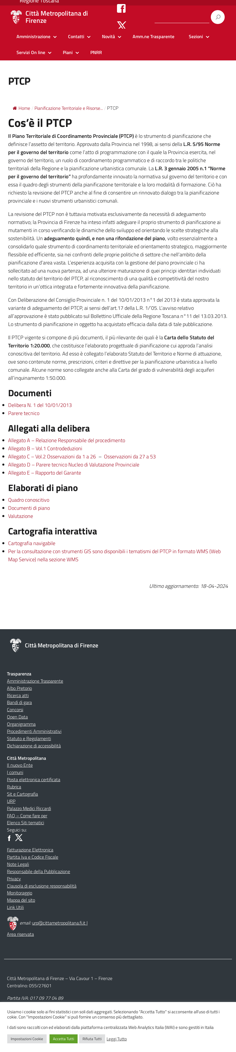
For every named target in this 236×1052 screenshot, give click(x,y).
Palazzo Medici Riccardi (29, 808)
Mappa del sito (21, 900)
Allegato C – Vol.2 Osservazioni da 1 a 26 (52, 456)
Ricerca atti (18, 695)
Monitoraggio (19, 892)
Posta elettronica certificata (33, 779)
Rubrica (14, 786)
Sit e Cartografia (22, 793)
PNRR (96, 52)
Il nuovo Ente (20, 765)
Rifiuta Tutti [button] (92, 1039)
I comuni (15, 772)
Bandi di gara (19, 702)
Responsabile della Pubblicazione (38, 871)
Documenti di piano (29, 508)
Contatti (76, 36)
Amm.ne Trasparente (153, 36)
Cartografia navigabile (31, 543)
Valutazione (20, 516)
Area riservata (20, 934)
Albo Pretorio (19, 688)
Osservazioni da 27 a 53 (130, 456)
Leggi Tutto (117, 1039)
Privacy (14, 878)
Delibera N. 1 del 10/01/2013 (40, 405)
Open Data (17, 716)
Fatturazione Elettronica (30, 849)
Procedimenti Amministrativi (34, 731)
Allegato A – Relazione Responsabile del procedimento (66, 440)
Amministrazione (33, 36)
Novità (108, 36)
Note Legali (18, 864)
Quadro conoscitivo (28, 500)
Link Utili (15, 907)
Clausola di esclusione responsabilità (41, 885)
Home (21, 108)
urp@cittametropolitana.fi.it (59, 922)
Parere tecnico (23, 413)
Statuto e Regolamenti (29, 738)
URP (11, 801)
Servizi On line (31, 52)
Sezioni (196, 36)
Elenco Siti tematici (25, 822)
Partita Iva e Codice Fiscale (32, 856)
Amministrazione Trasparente (35, 680)
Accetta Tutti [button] (63, 1039)
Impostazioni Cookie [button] (27, 1039)
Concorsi (15, 709)
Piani (68, 52)
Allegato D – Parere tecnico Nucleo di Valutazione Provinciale (73, 464)
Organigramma (21, 724)
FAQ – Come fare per (27, 815)
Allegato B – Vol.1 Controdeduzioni (45, 448)
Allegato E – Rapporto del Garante (44, 473)
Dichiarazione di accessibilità (34, 745)
